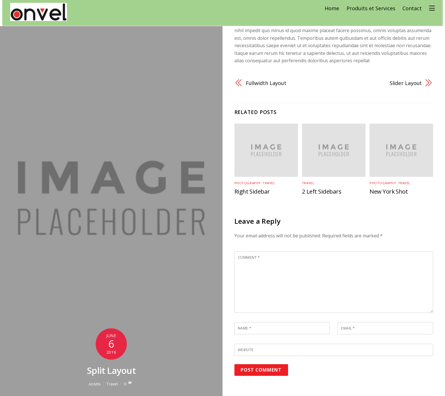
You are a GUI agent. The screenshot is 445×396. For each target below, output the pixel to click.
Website (246, 350)
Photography (247, 183)
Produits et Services (373, 8)
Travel (112, 384)
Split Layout (111, 370)
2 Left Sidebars (322, 191)
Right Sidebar (252, 191)
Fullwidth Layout (266, 82)
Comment (249, 257)
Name (244, 328)
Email (348, 328)
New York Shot (389, 191)
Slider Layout (406, 82)
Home (334, 8)
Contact (414, 8)
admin (95, 384)
